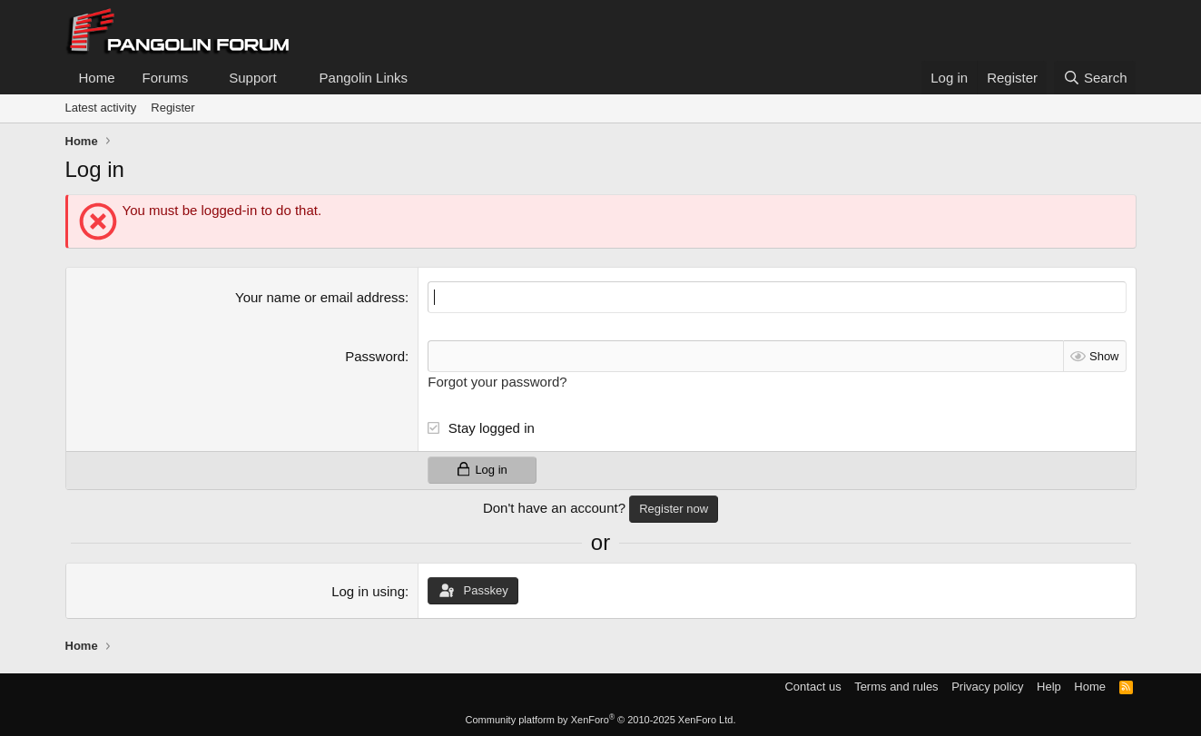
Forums (166, 77)
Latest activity (101, 107)
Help (1049, 686)
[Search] (1095, 77)
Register (172, 107)
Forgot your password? (497, 381)
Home (97, 77)
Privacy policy (987, 686)
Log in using (368, 591)
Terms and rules (896, 686)
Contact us (812, 686)
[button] (202, 77)
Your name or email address (320, 297)
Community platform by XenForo (601, 719)
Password (375, 356)
